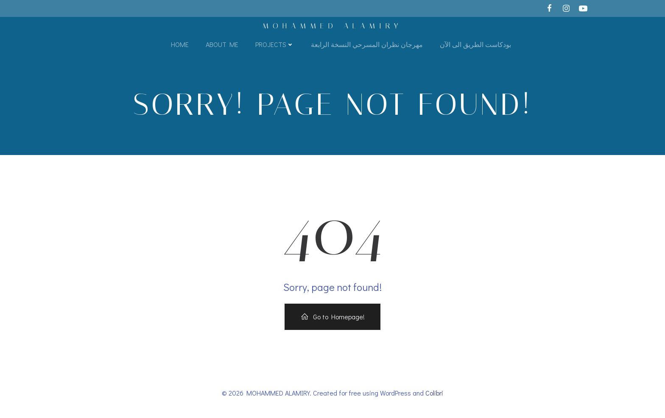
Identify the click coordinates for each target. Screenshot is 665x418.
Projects (274, 44)
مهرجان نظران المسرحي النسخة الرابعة (367, 44)
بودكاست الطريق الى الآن (475, 44)
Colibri (434, 392)
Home (180, 44)
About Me (222, 44)
